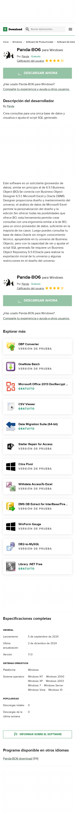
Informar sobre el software (37, 734)
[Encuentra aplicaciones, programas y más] (44, 29)
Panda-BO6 (40, 49)
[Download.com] (12, 29)
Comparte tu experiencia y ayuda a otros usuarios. (36, 89)
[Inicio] (6, 42)
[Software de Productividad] (39, 42)
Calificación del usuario (40, 60)
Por (23, 56)
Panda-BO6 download (17, 758)
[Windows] (17, 42)
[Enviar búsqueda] (27, 29)
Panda (10, 106)
